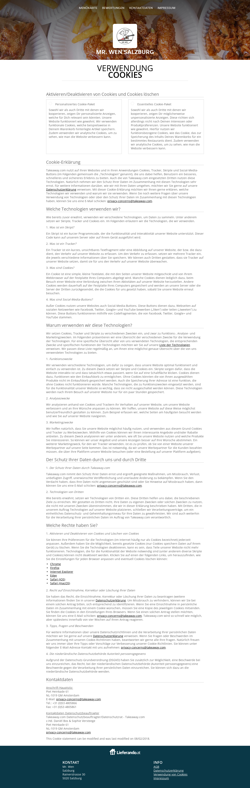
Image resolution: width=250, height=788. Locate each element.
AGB (156, 767)
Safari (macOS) (60, 583)
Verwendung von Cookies (171, 774)
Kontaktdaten (141, 8)
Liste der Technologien (174, 345)
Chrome (55, 564)
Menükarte (88, 8)
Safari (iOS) (57, 579)
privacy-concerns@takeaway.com (129, 201)
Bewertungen (113, 8)
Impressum (166, 8)
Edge (53, 575)
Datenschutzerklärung (61, 189)
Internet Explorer (61, 572)
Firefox (54, 568)
